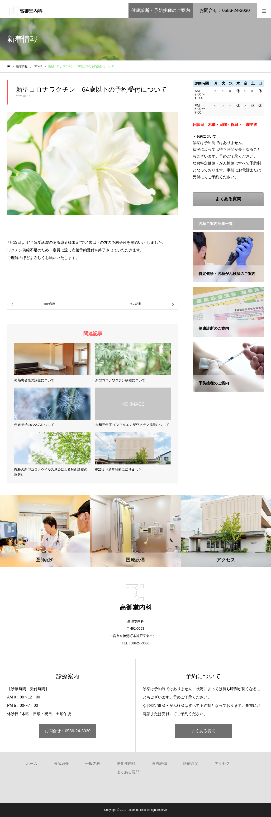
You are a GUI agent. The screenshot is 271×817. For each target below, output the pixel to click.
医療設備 (159, 764)
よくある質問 (203, 730)
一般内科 (92, 764)
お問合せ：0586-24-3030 (67, 730)
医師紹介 (61, 764)
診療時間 (190, 764)
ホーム (31, 764)
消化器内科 (126, 764)
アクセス (222, 764)
